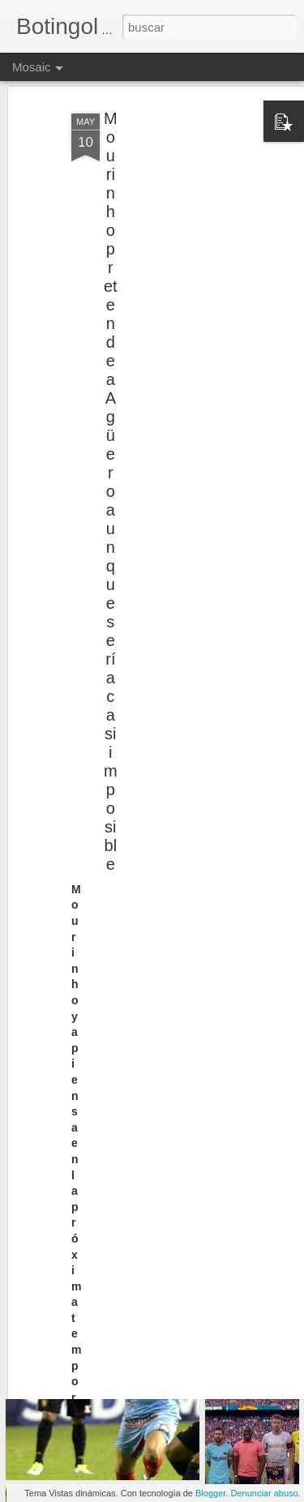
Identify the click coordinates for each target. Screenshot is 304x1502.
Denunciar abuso (264, 1493)
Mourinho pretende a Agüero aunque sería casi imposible (111, 461)
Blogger (210, 1493)
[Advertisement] (164, 185)
